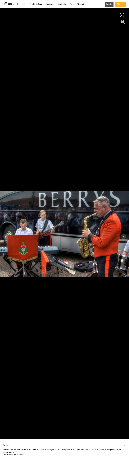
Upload (80, 4)
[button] (125, 445)
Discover (50, 4)
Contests (62, 4)
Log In (109, 4)
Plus (71, 4)
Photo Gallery (36, 4)
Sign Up (120, 4)
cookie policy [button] (8, 452)
